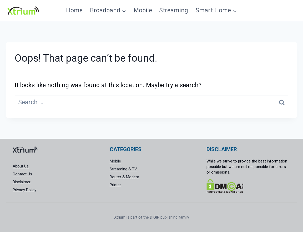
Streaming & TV (123, 169)
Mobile (143, 10)
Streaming (173, 10)
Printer (115, 184)
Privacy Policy (24, 189)
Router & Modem (124, 177)
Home (74, 10)
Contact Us (22, 174)
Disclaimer (22, 182)
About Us (21, 166)
